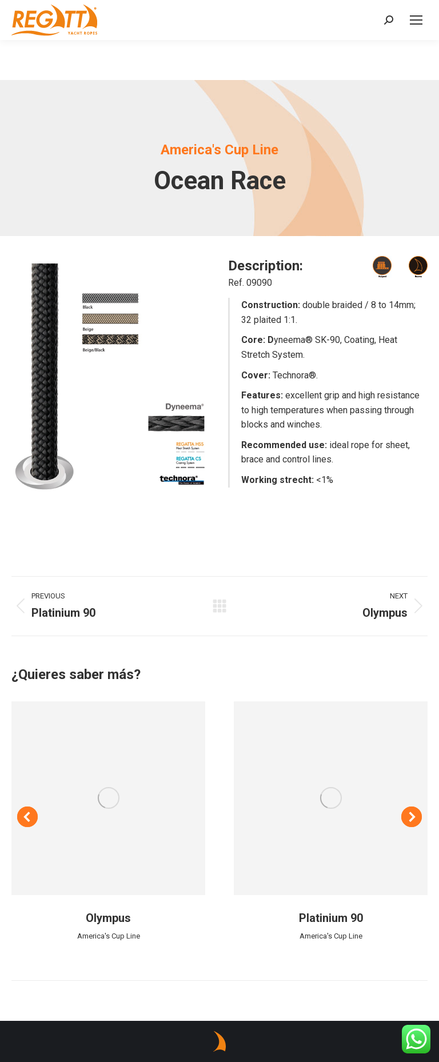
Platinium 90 (331, 918)
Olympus (108, 918)
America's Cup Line (108, 936)
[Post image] (108, 798)
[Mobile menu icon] (416, 20)
